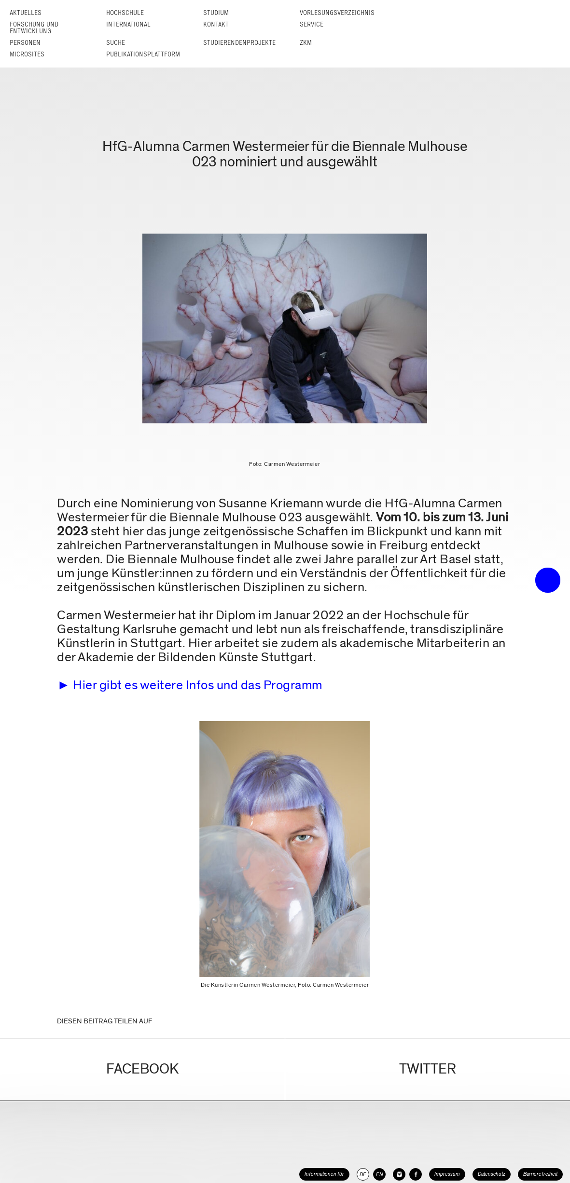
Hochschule (125, 13)
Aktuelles (26, 13)
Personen (25, 43)
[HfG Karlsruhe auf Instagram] (399, 1174)
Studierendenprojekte (239, 43)
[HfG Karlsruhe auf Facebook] (415, 1174)
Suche (115, 43)
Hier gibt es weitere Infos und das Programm (197, 685)
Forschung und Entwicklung (34, 27)
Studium (216, 13)
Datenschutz (491, 1174)
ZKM (306, 43)
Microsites (27, 54)
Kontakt (216, 24)
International (128, 24)
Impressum (447, 1174)
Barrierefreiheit (540, 1174)
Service (311, 24)
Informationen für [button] (324, 1174)
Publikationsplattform (143, 54)
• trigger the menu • (547, 580)
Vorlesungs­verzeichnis (337, 13)
